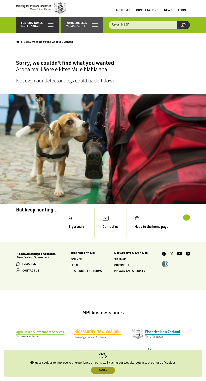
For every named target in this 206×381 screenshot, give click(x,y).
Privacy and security (129, 279)
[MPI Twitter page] (171, 262)
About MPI (123, 12)
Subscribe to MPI (83, 261)
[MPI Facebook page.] (164, 262)
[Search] (183, 28)
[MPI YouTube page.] (179, 262)
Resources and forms (86, 279)
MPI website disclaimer (131, 261)
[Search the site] (149, 28)
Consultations (147, 12)
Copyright (121, 273)
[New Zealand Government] (36, 263)
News (168, 12)
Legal (75, 273)
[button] (37, 28)
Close (103, 370)
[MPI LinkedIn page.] (188, 262)
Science (76, 267)
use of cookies (166, 363)
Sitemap (120, 267)
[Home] (18, 45)
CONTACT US (30, 278)
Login (182, 12)
